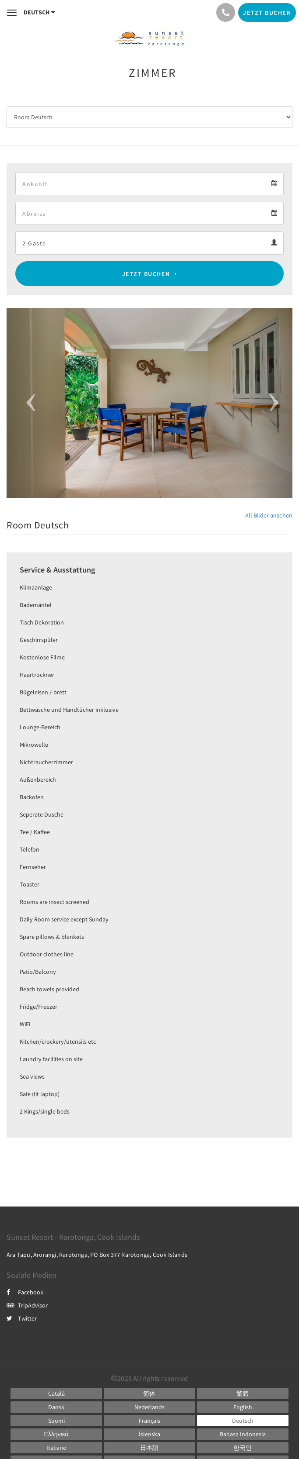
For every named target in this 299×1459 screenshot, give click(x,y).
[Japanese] (149, 1447)
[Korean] (242, 1447)
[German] (242, 1420)
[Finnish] (56, 1420)
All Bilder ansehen (268, 515)
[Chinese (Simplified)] (149, 1393)
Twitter (22, 1318)
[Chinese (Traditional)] (242, 1393)
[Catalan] (56, 1393)
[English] (242, 1407)
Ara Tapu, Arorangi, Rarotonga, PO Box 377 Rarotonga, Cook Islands (97, 1255)
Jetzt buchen (146, 274)
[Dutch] (149, 1407)
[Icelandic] (149, 1434)
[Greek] (56, 1434)
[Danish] (56, 1407)
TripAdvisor (27, 1305)
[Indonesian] (242, 1434)
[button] (28, 403)
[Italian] (56, 1447)
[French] (149, 1420)
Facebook (25, 1292)
